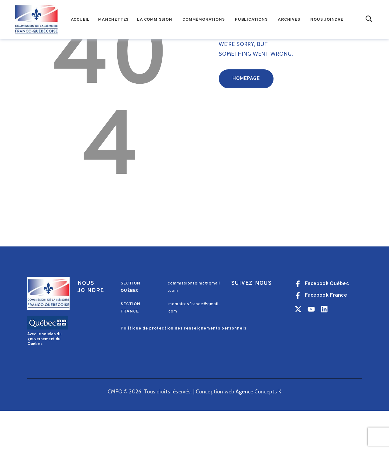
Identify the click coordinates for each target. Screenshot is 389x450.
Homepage (246, 118)
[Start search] (369, 19)
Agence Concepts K (258, 430)
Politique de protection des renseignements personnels (183, 367)
